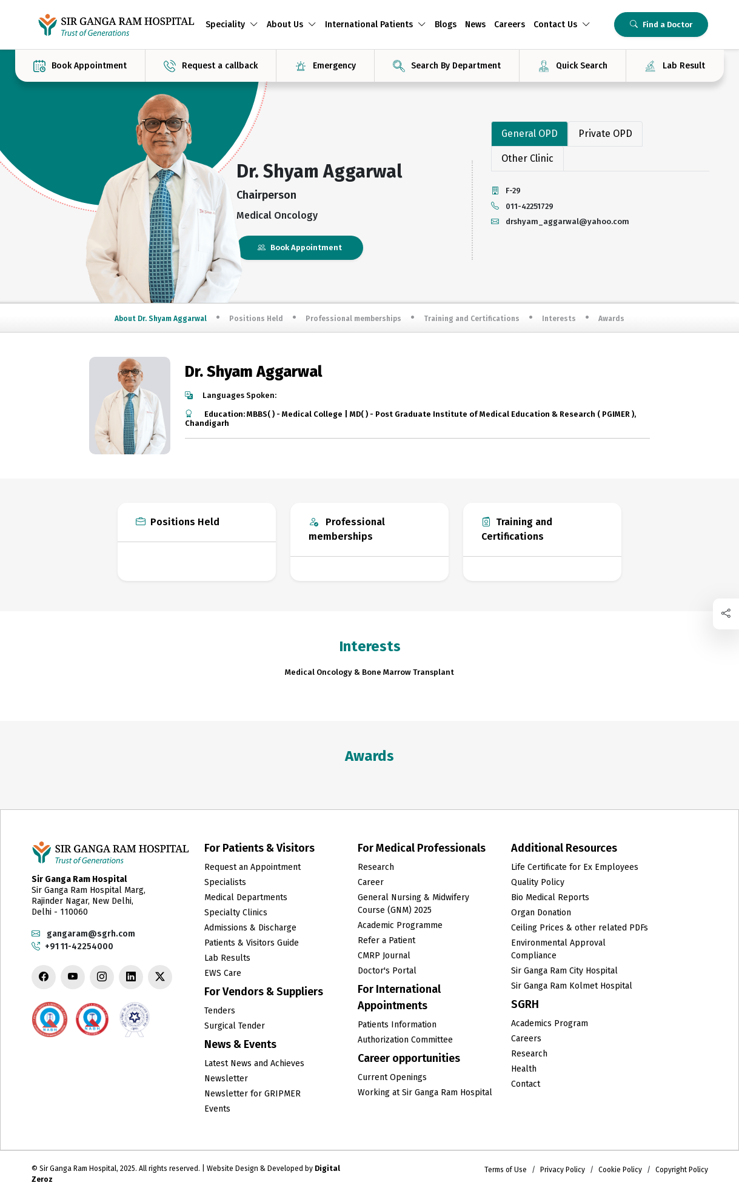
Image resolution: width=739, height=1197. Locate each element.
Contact (525, 1084)
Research (376, 867)
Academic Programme (400, 925)
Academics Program (549, 1023)
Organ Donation (541, 912)
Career (371, 882)
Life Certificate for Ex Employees (574, 867)
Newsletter (226, 1078)
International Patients (375, 24)
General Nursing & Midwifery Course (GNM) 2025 (413, 903)
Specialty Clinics (235, 912)
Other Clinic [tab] (527, 158)
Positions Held (256, 318)
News (475, 24)
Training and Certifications (472, 318)
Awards (611, 318)
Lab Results (227, 958)
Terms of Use (505, 1170)
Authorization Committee (405, 1040)
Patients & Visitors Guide (251, 943)
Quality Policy (537, 882)
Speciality (232, 24)
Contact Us (561, 24)
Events (217, 1109)
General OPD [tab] (529, 133)
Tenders (219, 1011)
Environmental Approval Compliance (558, 949)
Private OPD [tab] (605, 133)
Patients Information (397, 1025)
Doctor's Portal (387, 971)
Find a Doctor (661, 24)
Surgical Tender (234, 1026)
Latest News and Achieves (254, 1063)
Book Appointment (300, 247)
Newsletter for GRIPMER (252, 1094)
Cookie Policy (620, 1170)
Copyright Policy (681, 1170)
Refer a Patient (386, 940)
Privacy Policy (562, 1170)
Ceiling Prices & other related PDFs (579, 928)
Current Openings (392, 1077)
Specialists (225, 882)
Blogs (445, 24)
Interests (559, 318)
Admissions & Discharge (250, 928)
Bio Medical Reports (550, 897)
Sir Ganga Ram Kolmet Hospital (571, 986)
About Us (291, 24)
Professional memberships (353, 318)
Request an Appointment (252, 867)
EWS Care (222, 973)
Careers (509, 24)
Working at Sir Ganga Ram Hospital (425, 1092)
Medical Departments (245, 897)
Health (524, 1069)
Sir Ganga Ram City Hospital (564, 971)
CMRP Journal (384, 955)
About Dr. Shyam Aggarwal (161, 318)
